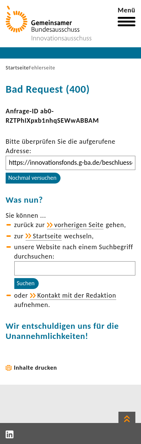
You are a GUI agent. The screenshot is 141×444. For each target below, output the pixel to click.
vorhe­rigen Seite (78, 225)
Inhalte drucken (35, 367)
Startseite (17, 68)
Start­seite (47, 236)
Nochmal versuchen (32, 177)
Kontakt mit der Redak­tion (76, 295)
